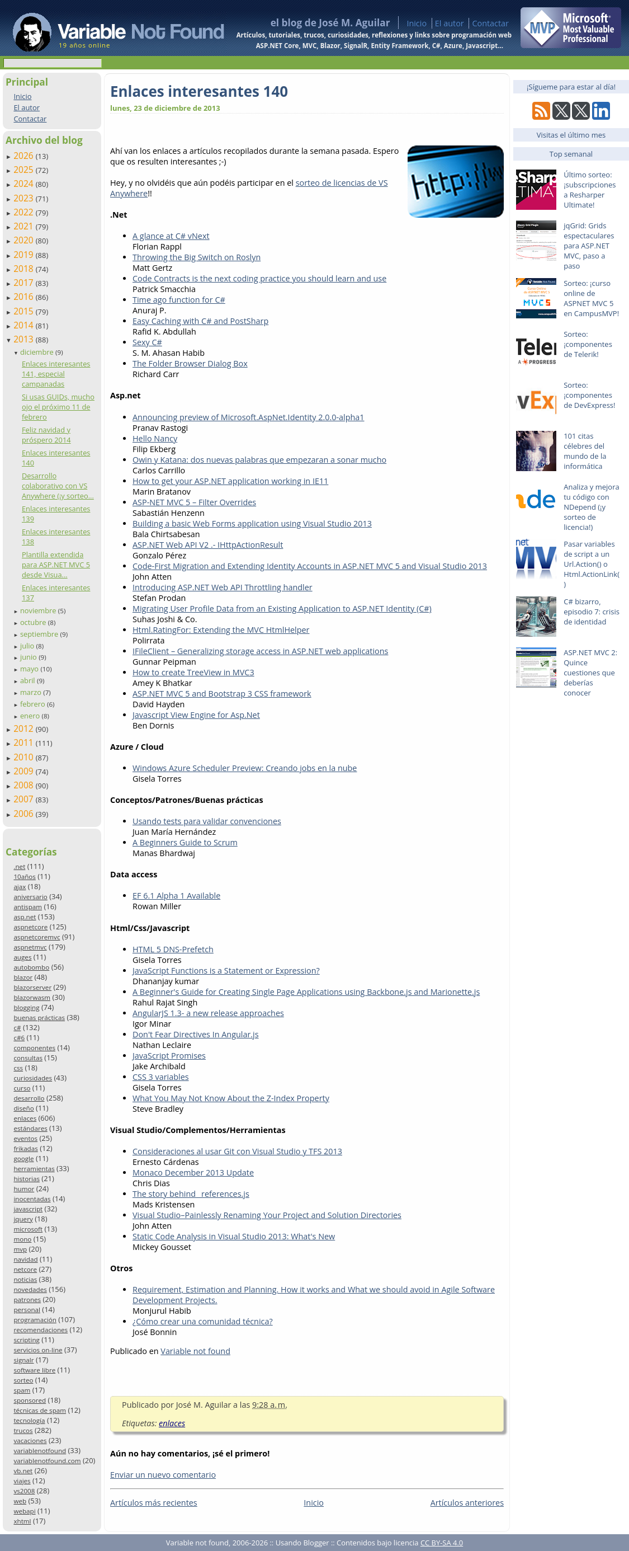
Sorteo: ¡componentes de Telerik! (588, 344)
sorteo (23, 1380)
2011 (24, 742)
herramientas (33, 1168)
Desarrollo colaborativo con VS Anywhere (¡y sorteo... (58, 486)
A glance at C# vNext (171, 236)
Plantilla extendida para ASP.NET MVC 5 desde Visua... (56, 564)
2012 (24, 728)
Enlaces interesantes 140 (199, 91)
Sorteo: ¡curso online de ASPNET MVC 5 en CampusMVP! (591, 298)
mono (22, 1239)
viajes (21, 1481)
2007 (24, 799)
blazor (22, 977)
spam (21, 1390)
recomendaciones (40, 1330)
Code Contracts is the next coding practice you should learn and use (259, 278)
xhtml (22, 1521)
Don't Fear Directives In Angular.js (196, 1034)
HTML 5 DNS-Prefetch (173, 949)
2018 (24, 268)
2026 (24, 155)
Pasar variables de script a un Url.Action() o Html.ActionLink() (591, 564)
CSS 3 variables (161, 1076)
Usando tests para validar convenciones (207, 821)
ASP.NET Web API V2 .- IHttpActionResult (208, 544)
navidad (25, 1259)
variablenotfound (39, 1450)
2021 (24, 226)
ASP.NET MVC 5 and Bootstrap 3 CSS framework (222, 693)
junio (29, 657)
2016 (24, 296)
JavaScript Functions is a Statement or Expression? (226, 970)
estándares (30, 1128)
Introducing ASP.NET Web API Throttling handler (223, 587)
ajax (19, 886)
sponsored (29, 1400)
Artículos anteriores (467, 1502)
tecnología (29, 1420)
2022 (24, 212)
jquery (22, 1219)
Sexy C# (147, 342)
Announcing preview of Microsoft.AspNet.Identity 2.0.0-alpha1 (249, 417)
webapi (24, 1511)
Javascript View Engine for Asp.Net (196, 714)
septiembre (40, 634)
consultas (27, 1058)
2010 (24, 757)
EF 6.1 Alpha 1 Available (176, 895)
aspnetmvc (29, 947)
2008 (24, 785)
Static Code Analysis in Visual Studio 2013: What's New (234, 1236)
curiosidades (32, 1078)
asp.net (24, 917)
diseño (23, 1108)
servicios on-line (37, 1350)
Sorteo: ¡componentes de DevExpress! (589, 395)
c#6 (19, 1037)
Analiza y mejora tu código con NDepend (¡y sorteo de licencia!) (591, 507)
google (23, 1158)
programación (34, 1319)
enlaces (24, 1118)
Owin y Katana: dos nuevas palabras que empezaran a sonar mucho (259, 459)
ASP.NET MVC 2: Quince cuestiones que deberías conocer (590, 672)
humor (23, 1189)
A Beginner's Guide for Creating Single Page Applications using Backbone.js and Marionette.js (306, 991)
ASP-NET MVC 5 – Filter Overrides (194, 502)
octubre (34, 622)
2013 (24, 339)
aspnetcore (30, 927)
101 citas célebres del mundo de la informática (585, 451)
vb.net (22, 1471)
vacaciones (29, 1440)
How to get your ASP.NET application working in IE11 (230, 481)
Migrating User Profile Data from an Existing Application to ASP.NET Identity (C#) (282, 608)
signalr (23, 1360)
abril (28, 680)
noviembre (39, 610)
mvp (20, 1249)
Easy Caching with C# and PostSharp (200, 321)
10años (24, 876)
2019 (24, 254)
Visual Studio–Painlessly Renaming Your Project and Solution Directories (267, 1215)
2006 (24, 813)
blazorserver (32, 987)
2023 (24, 198)
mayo (30, 669)
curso (21, 1088)
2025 (24, 169)
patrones (27, 1299)
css (18, 1068)
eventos (25, 1138)
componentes (34, 1048)
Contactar (490, 23)
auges (22, 957)
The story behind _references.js (191, 1193)
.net (19, 866)
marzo (31, 692)
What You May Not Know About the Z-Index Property (231, 1098)
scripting (26, 1340)
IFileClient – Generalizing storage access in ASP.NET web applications (260, 651)
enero (31, 716)
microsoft (27, 1229)
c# (17, 1027)
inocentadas (31, 1199)
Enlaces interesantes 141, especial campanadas (56, 374)
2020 (24, 240)
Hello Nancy (155, 438)
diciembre (37, 352)
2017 (24, 282)
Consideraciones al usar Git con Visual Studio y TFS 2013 (237, 1151)
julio (28, 646)
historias (26, 1178)
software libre (34, 1370)
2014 (24, 325)
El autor (449, 23)
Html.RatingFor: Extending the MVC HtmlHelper (221, 629)
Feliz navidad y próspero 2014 (46, 435)
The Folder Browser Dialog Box (190, 363)
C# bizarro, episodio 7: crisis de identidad (591, 611)
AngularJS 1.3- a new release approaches (208, 1013)
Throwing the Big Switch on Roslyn (197, 257)
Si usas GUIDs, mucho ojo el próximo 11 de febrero (58, 407)
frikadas (25, 1148)
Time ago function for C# (179, 299)
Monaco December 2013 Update (193, 1172)
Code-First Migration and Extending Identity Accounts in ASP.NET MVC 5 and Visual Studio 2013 (310, 566)
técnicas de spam (39, 1410)
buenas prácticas (39, 1017)
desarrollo (28, 1098)
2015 (24, 311)
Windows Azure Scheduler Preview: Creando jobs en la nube (245, 768)
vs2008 (24, 1491)
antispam (27, 907)
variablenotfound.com (47, 1460)
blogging (26, 1007)
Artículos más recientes (153, 1502)
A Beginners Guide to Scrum (185, 842)
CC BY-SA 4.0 (441, 1543)
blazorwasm (31, 997)
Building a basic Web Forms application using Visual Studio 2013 (252, 523)
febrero (33, 704)
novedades (29, 1289)
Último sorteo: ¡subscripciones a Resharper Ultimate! (590, 190)
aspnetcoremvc (36, 937)
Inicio (416, 23)
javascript (27, 1209)
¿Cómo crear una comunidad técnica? (203, 1321)
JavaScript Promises (169, 1055)
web (19, 1501)
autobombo (31, 967)
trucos (22, 1430)
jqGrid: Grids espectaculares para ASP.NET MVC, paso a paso (589, 245)
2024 (24, 183)
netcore (25, 1269)
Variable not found (195, 1351)
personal (26, 1309)
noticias (25, 1279)
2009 (24, 771)
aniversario (30, 896)
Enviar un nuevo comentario (163, 1474)
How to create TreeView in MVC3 (193, 672)
